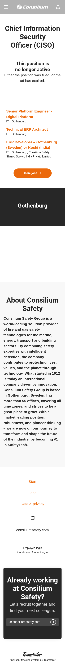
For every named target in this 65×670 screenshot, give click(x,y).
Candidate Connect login (32, 552)
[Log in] (53, 622)
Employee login (32, 548)
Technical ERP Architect (27, 129)
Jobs (32, 493)
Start (32, 482)
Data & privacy (32, 504)
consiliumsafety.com (32, 530)
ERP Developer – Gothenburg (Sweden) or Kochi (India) (32, 144)
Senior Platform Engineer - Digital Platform (32, 113)
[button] (58, 7)
